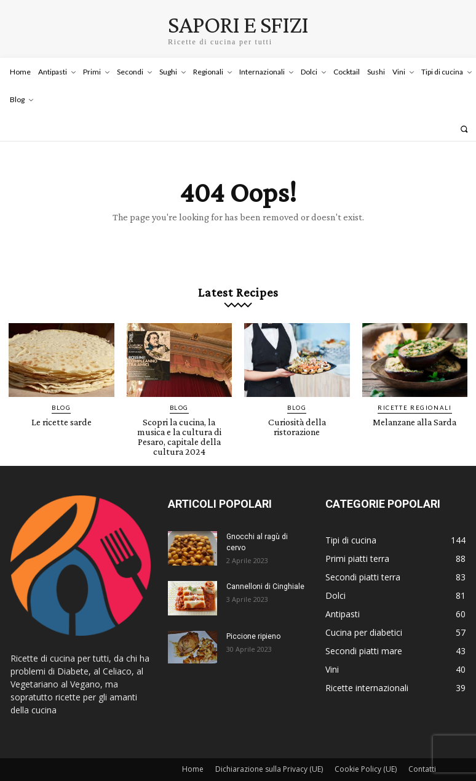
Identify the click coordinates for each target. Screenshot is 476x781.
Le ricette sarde (61, 414)
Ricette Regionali (415, 400)
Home (193, 748)
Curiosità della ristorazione (297, 418)
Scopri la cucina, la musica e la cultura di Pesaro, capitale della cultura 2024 (179, 422)
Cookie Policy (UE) (366, 748)
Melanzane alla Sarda (414, 414)
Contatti (422, 748)
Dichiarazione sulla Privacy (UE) (269, 748)
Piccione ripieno (253, 615)
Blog (61, 400)
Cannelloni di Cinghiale (265, 565)
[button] (464, 129)
